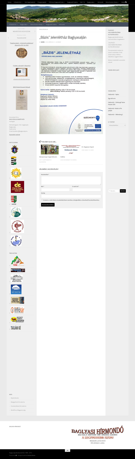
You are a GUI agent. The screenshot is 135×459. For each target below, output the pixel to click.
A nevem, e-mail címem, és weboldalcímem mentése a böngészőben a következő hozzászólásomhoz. (71, 200)
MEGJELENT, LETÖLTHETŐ (97, 441)
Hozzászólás (45, 174)
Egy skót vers (112, 98)
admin (42, 42)
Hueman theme (31, 455)
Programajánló (42, 2)
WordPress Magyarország (18, 410)
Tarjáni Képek (112, 91)
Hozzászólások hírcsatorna (18, 406)
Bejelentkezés (15, 398)
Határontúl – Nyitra (113, 94)
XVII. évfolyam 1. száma (97, 443)
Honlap (43, 193)
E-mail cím (75, 186)
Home (9, 2)
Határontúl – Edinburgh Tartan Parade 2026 (116, 103)
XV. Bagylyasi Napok (88, 147)
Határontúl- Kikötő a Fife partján (115, 109)
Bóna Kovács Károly (112, 2)
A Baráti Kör (17, 2)
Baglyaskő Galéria (72, 2)
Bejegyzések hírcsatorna (18, 402)
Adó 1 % (82, 2)
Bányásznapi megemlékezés (48, 157)
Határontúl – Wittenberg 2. (115, 114)
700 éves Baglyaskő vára (56, 2)
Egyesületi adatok (14, 135)
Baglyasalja (90, 2)
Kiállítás (62, 157)
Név (42, 186)
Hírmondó (100, 2)
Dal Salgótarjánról (30, 2)
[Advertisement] (14, 362)
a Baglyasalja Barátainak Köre (21, 79)
